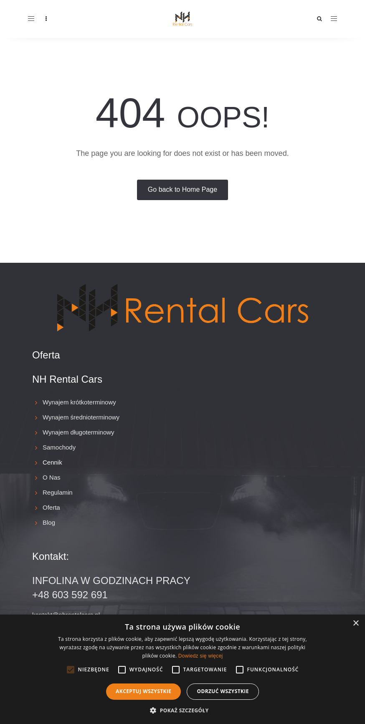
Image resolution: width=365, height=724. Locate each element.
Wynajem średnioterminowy (81, 417)
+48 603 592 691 (70, 594)
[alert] (182, 669)
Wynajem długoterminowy (78, 432)
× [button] (355, 623)
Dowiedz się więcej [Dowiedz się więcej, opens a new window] (200, 656)
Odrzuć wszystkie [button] (222, 691)
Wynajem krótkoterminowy (79, 402)
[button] (182, 710)
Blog (49, 522)
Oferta (51, 507)
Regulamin (58, 492)
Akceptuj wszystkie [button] (143, 691)
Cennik (52, 462)
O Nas (52, 477)
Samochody (59, 447)
